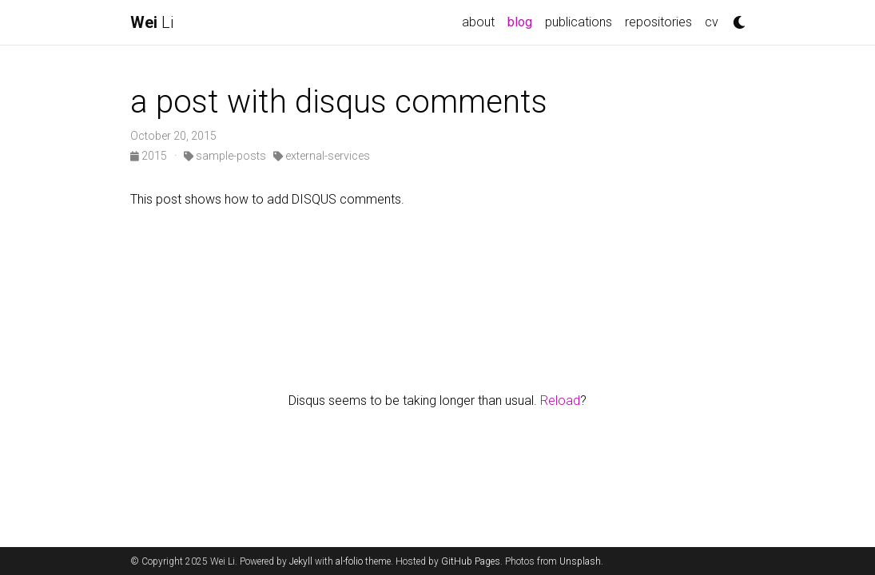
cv (711, 22)
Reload (560, 400)
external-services (321, 155)
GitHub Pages (470, 561)
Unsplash (580, 561)
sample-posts (225, 155)
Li (151, 22)
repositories (658, 22)
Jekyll (300, 561)
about (478, 22)
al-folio (349, 561)
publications (578, 22)
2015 (149, 155)
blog (523, 21)
